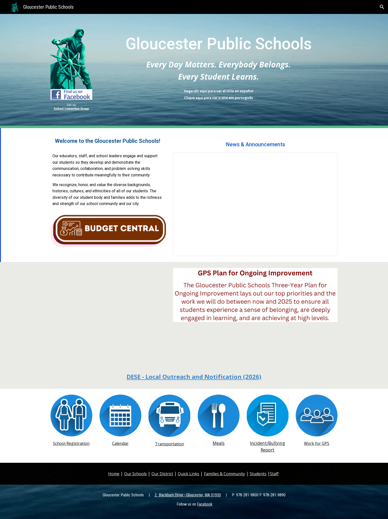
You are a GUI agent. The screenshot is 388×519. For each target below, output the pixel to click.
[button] (382, 7)
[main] (71, 107)
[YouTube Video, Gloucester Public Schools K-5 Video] (108, 313)
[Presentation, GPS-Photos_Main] (255, 204)
